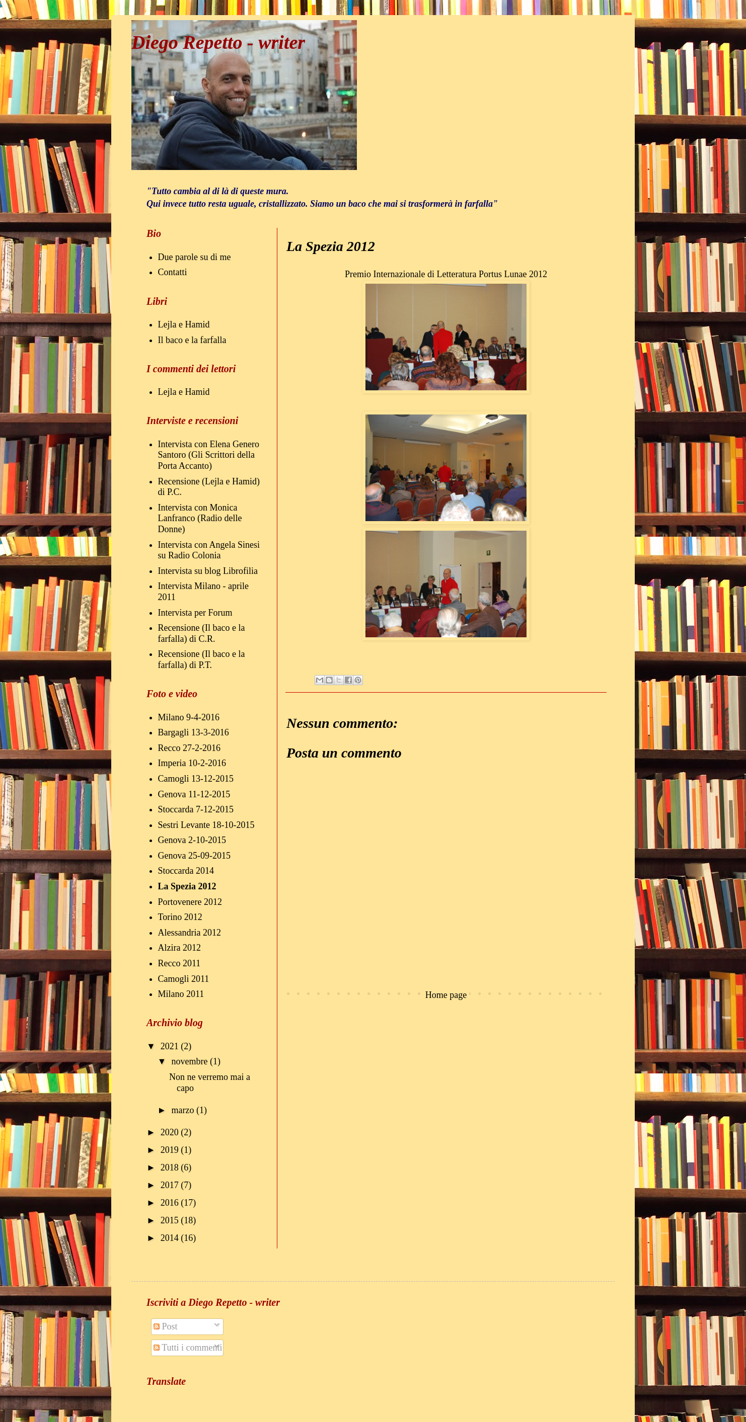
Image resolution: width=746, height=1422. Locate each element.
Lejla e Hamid (184, 324)
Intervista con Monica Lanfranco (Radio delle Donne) (200, 518)
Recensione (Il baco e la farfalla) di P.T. (201, 659)
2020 (171, 1132)
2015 (171, 1220)
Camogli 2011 (183, 979)
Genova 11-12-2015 (194, 794)
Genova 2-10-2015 (192, 840)
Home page (446, 995)
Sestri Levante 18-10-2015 (206, 825)
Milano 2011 (181, 994)
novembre (190, 1061)
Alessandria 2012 (189, 933)
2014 (171, 1238)
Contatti (172, 272)
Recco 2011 (179, 963)
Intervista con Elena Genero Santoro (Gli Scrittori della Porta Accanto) (208, 455)
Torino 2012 (180, 917)
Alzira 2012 (179, 948)
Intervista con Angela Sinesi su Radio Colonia (209, 550)
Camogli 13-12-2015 (196, 779)
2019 (171, 1150)
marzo (183, 1110)
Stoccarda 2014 (186, 871)
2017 (171, 1185)
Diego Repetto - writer (218, 42)
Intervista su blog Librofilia (208, 571)
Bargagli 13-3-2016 (193, 732)
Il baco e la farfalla (192, 340)
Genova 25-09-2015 (194, 856)
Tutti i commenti (188, 1348)
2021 (171, 1046)
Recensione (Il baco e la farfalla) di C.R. (201, 633)
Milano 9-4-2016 (188, 717)
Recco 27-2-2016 (189, 748)
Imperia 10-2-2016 (192, 763)
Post (166, 1326)
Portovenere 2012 (190, 902)
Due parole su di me (194, 257)
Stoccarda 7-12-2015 (196, 809)
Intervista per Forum (195, 613)
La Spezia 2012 (187, 886)
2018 (171, 1167)
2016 (171, 1203)
